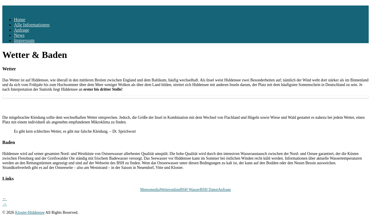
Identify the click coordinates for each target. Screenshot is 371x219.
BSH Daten (209, 189)
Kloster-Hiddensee (23, 9)
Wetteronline (170, 189)
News (19, 35)
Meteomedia (150, 189)
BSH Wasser (190, 189)
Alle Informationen (32, 24)
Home (19, 19)
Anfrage (21, 30)
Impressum (24, 40)
